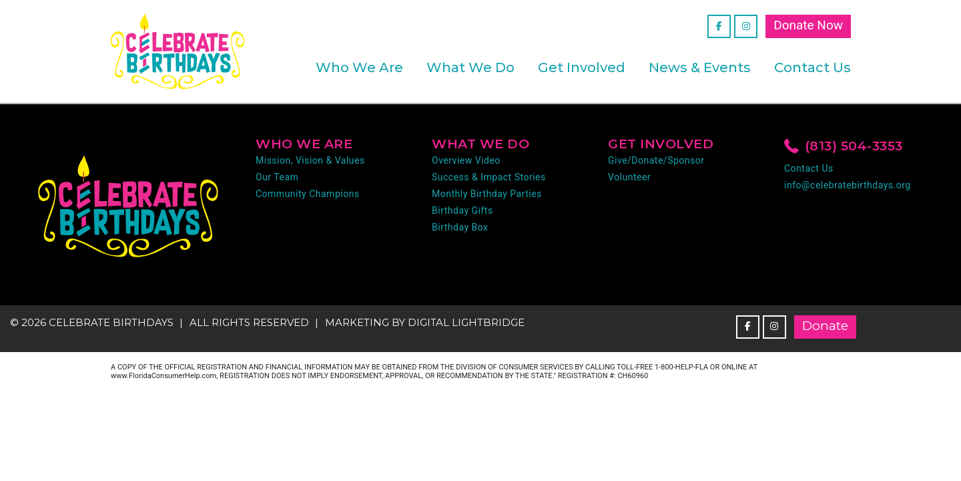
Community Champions (308, 193)
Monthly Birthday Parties (487, 193)
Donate (825, 325)
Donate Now (808, 25)
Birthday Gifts (462, 210)
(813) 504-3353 (843, 147)
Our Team (277, 177)
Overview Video (466, 160)
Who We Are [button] (359, 67)
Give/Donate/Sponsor (656, 160)
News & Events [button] (700, 67)
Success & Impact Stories (489, 177)
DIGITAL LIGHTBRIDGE (466, 322)
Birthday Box (460, 227)
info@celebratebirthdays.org (847, 185)
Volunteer (629, 177)
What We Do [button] (470, 67)
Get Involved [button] (581, 67)
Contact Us (812, 67)
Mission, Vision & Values (310, 160)
